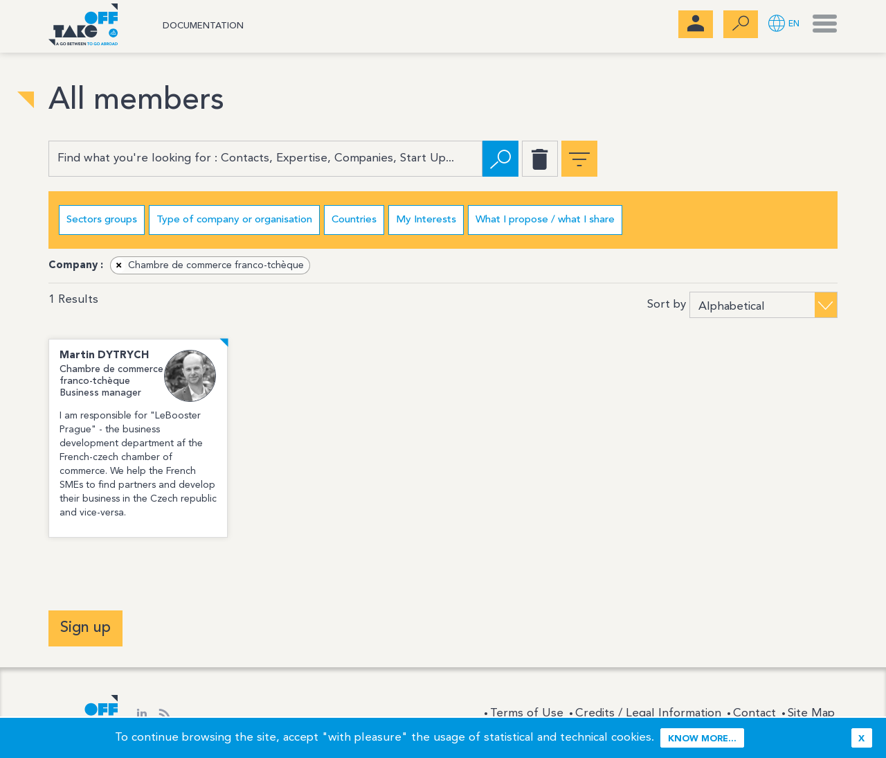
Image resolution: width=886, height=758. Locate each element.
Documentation (203, 25)
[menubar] (695, 24)
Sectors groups (101, 220)
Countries (354, 220)
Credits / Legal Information (648, 713)
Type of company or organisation (234, 220)
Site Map (811, 713)
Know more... (702, 738)
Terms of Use (526, 713)
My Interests (426, 220)
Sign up (85, 627)
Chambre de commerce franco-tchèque (207, 265)
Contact (754, 713)
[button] (783, 24)
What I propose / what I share (545, 220)
